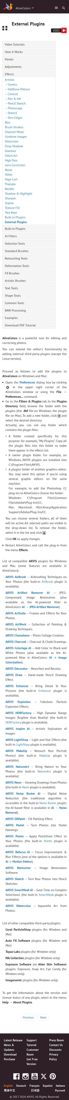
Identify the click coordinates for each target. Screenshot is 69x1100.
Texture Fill (12, 208)
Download (10, 1054)
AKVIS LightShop (16, 740)
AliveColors (23, 8)
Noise (8, 170)
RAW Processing (15, 310)
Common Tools (14, 303)
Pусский (60, 1090)
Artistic (9, 80)
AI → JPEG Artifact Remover (40, 607)
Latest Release (13, 1040)
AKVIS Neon (13, 782)
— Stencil (11, 113)
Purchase (9, 1059)
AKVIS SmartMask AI (19, 890)
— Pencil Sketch (15, 103)
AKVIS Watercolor (18, 906)
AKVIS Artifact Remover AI (27, 593)
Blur (7, 122)
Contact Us (56, 1045)
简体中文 (9, 1090)
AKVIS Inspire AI (17, 729)
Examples (11, 318)
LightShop (23, 744)
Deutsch (21, 1086)
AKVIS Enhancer (16, 686)
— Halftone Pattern (17, 89)
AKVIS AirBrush (15, 577)
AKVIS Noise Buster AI (22, 793)
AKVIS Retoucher (18, 868)
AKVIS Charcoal (15, 642)
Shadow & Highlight (18, 194)
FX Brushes (12, 273)
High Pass (11, 160)
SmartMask (46, 895)
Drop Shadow (14, 146)
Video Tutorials (15, 44)
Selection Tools (15, 243)
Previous (28, 1017)
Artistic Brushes (15, 281)
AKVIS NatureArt (17, 767)
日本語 (35, 1090)
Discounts (55, 1050)
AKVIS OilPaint (15, 819)
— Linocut (11, 94)
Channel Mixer (14, 132)
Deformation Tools (17, 266)
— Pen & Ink (13, 99)
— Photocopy (13, 108)
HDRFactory (13, 722)
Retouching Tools (16, 258)
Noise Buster (47, 803)
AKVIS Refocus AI (17, 852)
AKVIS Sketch (14, 879)
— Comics (11, 84)
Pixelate (10, 184)
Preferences (27, 382)
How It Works (14, 52)
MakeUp (44, 756)
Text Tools (11, 288)
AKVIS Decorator (16, 669)
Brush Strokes (14, 127)
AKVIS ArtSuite (15, 613)
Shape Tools (13, 296)
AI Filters (11, 236)
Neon (25, 787)
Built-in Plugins (15, 217)
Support (32, 1040)
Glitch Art (11, 156)
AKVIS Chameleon (17, 635)
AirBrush (47, 582)
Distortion (11, 141)
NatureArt (44, 771)
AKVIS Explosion (18, 702)
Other (9, 175)
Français (35, 1086)
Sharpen (10, 198)
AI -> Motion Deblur (18, 861)
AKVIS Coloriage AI (18, 648)
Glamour (10, 151)
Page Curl (11, 179)
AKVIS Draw (13, 675)
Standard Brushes (16, 251)
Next (43, 1017)
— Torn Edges (13, 118)
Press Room (56, 1040)
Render (9, 189)
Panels (9, 59)
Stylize (9, 203)
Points (48, 841)
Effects (9, 74)
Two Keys (11, 212)
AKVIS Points (14, 836)
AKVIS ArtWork (15, 624)
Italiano (60, 1086)
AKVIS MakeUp (16, 751)
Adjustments (13, 67)
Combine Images (16, 137)
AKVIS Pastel (14, 825)
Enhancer (44, 691)
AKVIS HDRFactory (18, 713)
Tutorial (31, 1045)
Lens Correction (15, 165)
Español (47, 1086)
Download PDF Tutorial (20, 325)
